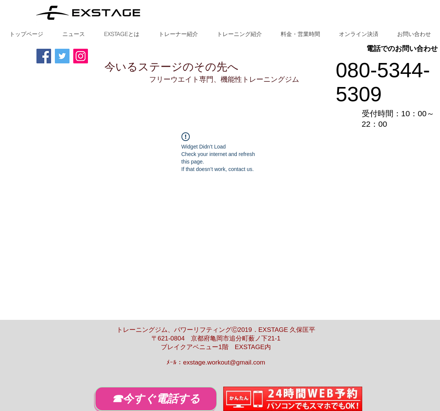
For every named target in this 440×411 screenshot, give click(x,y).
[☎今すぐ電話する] (156, 399)
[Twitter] (62, 56)
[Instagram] (80, 56)
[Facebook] (43, 56)
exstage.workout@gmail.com (224, 362)
